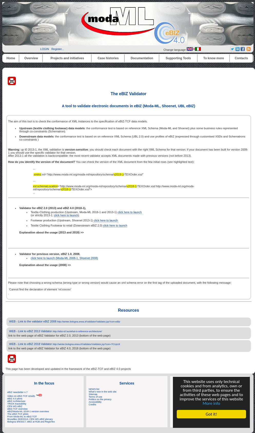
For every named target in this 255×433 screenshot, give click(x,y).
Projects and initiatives (67, 58)
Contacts (241, 58)
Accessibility (95, 402)
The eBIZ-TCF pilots (17, 414)
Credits (92, 404)
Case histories (108, 58)
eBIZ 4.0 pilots (15, 398)
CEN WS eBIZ (15, 406)
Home (10, 58)
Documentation (142, 58)
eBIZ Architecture (16, 401)
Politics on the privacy (100, 399)
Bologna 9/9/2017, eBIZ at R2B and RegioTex (31, 421)
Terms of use (95, 397)
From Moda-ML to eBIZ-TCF (22, 416)
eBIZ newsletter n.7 (17, 392)
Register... (57, 49)
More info (211, 403)
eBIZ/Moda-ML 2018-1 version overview (28, 411)
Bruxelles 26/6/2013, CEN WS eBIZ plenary (30, 419)
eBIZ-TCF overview (17, 409)
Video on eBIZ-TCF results (25, 396)
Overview (31, 58)
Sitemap (93, 394)
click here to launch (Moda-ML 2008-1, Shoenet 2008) (64, 258)
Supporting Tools (178, 58)
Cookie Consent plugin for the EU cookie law (211, 423)
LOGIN (44, 49)
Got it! (211, 414)
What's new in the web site (102, 391)
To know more (213, 58)
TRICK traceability (16, 403)
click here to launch (129, 212)
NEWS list (94, 389)
